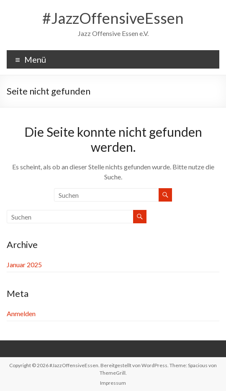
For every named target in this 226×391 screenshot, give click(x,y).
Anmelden (21, 313)
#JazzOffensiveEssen (113, 18)
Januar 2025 (24, 264)
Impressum (113, 383)
